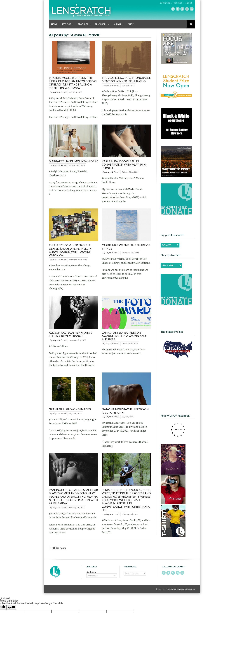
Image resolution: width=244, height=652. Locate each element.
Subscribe (168, 265)
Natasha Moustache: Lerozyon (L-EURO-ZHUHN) (125, 410)
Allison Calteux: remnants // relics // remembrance (70, 334)
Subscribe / (166, 3)
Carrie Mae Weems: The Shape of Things (126, 246)
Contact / (178, 3)
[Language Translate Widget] (135, 573)
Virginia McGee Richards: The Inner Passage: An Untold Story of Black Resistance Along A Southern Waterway (73, 83)
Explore (67, 24)
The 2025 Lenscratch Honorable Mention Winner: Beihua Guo (126, 79)
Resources (101, 24)
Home (54, 24)
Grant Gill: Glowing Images (70, 409)
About (189, 3)
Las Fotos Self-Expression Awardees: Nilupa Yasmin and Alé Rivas (124, 336)
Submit (117, 24)
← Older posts (58, 548)
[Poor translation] (11, 607)
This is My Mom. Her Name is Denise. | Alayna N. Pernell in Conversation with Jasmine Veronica (70, 250)
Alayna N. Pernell (59, 92)
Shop (131, 24)
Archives (91, 572)
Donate (166, 245)
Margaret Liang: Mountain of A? (73, 161)
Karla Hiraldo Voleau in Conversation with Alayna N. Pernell (124, 165)
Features (83, 24)
